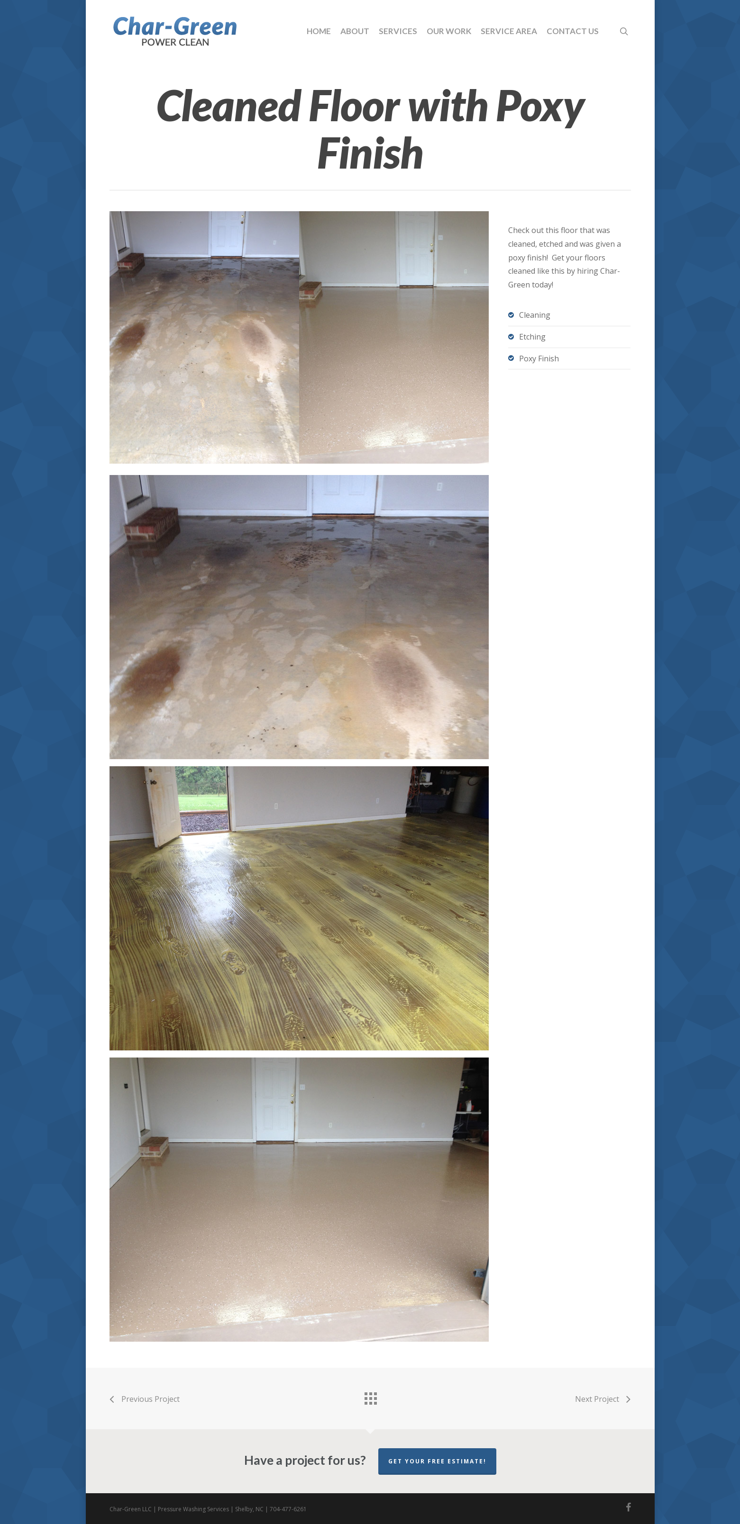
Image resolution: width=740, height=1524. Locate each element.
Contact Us (573, 31)
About (354, 31)
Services (398, 31)
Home (319, 31)
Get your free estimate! (437, 1461)
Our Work (449, 31)
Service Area (509, 31)
